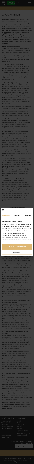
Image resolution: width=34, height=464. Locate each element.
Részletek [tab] (17, 215)
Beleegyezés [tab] (6, 215)
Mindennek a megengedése (17, 246)
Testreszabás (17, 252)
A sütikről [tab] (28, 215)
